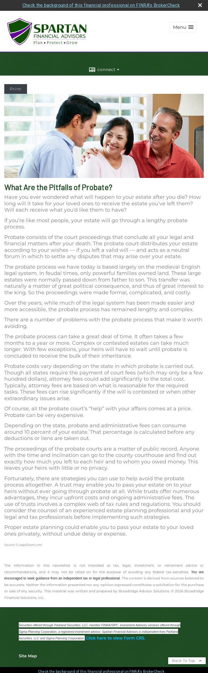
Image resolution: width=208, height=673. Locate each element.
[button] (183, 27)
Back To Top (187, 660)
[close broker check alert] (200, 5)
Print (15, 89)
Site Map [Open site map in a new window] (28, 655)
